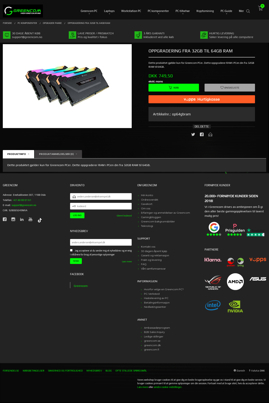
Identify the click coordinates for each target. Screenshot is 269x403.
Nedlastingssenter (155, 306)
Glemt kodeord (124, 215)
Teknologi (147, 225)
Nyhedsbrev (94, 370)
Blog (109, 370)
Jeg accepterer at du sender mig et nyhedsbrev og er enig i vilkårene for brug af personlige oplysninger (101, 252)
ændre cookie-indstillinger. (168, 387)
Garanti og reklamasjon (155, 255)
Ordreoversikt (149, 199)
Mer (241, 9)
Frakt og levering (151, 259)
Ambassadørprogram (157, 327)
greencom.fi (151, 349)
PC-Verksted (152, 293)
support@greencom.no (24, 205)
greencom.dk (152, 345)
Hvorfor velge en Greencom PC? (164, 289)
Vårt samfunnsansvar (153, 268)
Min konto (147, 195)
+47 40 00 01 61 (22, 200)
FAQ (143, 264)
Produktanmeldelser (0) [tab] (56, 154)
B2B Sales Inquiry (154, 331)
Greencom (81, 286)
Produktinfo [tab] (16, 154)
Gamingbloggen (151, 217)
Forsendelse (11, 370)
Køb (174, 87)
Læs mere (127, 261)
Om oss (145, 208)
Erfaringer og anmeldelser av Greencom (165, 212)
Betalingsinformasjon (157, 302)
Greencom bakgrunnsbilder (158, 221)
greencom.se (152, 340)
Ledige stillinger (153, 336)
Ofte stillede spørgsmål (131, 370)
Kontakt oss (148, 246)
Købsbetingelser (33, 370)
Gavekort (146, 203)
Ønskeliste (229, 87)
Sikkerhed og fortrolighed (65, 370)
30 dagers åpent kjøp (154, 251)
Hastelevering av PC (156, 298)
